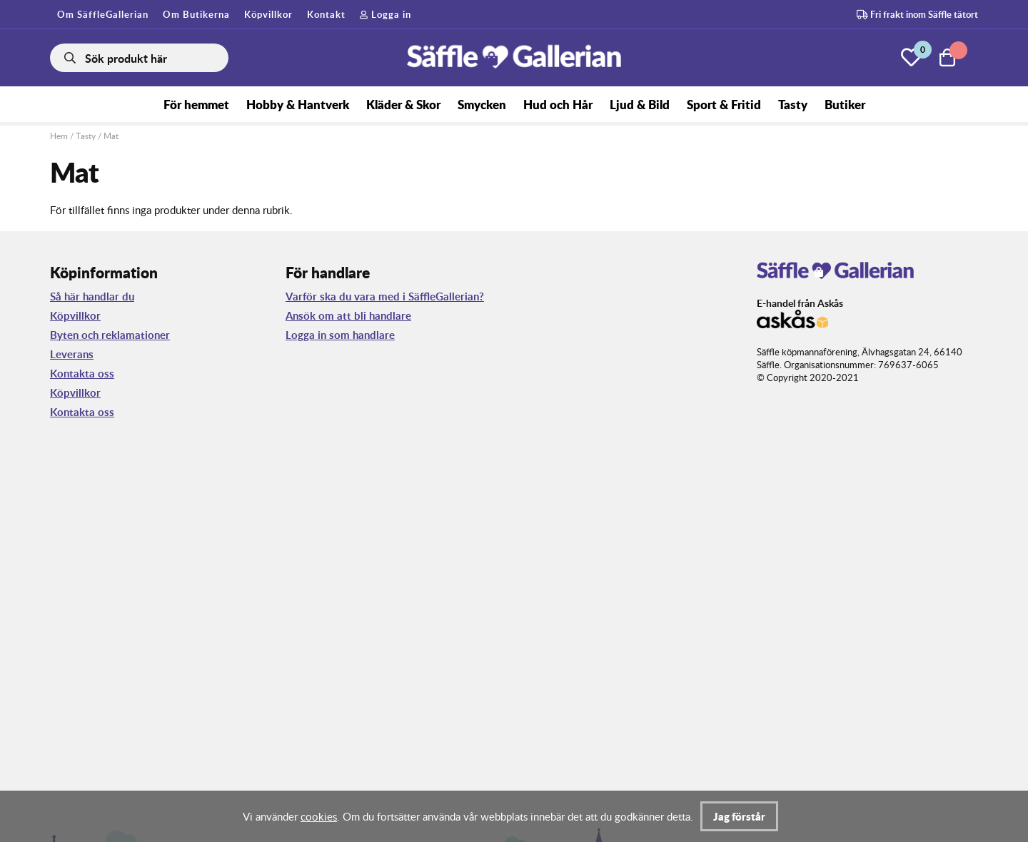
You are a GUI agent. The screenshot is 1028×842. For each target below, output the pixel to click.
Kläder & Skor (403, 104)
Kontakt (326, 14)
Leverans (72, 354)
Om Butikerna (196, 14)
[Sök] (139, 58)
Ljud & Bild (640, 104)
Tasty (792, 104)
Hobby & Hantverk (297, 104)
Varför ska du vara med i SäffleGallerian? (385, 296)
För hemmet (196, 104)
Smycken (482, 104)
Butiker (845, 104)
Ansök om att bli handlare (348, 315)
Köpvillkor (268, 14)
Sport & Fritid (724, 104)
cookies (319, 816)
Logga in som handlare (340, 335)
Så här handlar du (92, 296)
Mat (111, 136)
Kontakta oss (82, 373)
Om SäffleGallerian (102, 14)
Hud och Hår (558, 104)
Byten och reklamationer (110, 335)
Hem (59, 136)
